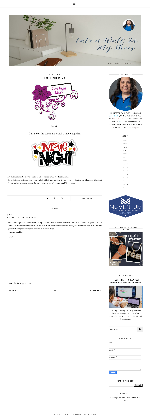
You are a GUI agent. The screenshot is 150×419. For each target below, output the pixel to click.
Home (55, 290)
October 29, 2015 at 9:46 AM (22, 217)
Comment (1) (86, 198)
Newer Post (13, 290)
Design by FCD (89, 415)
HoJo (9, 214)
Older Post (96, 290)
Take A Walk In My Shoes (71, 415)
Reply (10, 237)
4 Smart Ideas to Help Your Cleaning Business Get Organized (125, 281)
